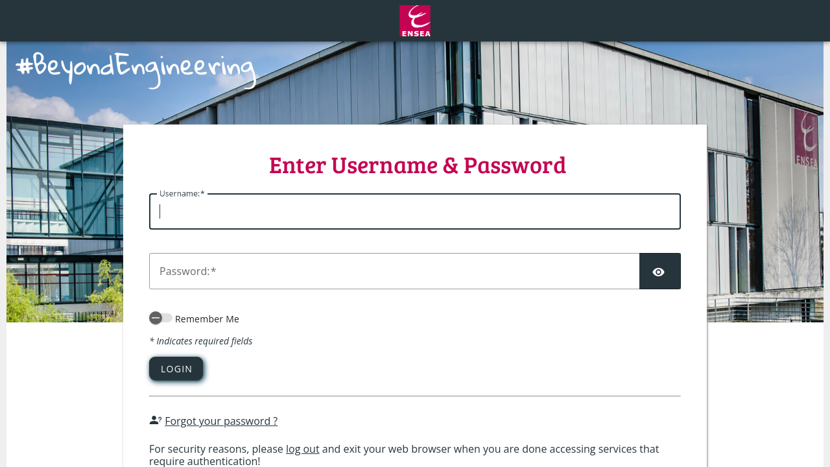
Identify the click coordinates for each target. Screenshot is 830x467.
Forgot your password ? (221, 421)
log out (303, 449)
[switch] (160, 317)
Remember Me (207, 319)
